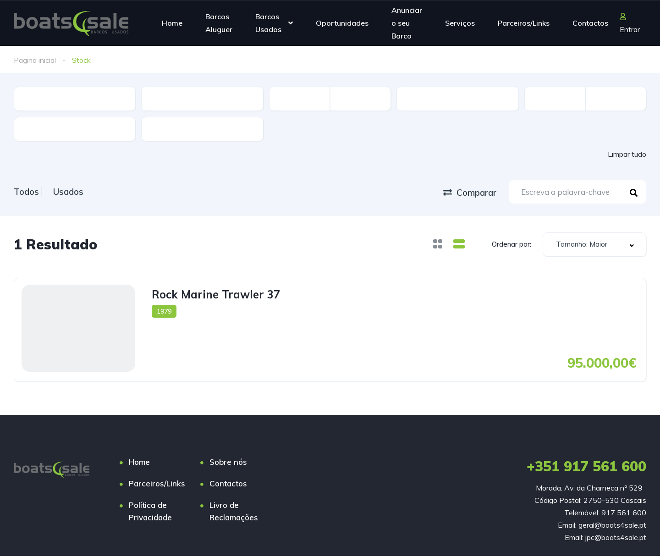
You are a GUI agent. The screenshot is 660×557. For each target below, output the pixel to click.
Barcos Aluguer (218, 23)
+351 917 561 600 (586, 467)
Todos (26, 190)
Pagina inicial (35, 60)
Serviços (460, 23)
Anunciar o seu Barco (406, 22)
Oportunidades (342, 23)
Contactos (590, 23)
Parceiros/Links (524, 23)
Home (172, 23)
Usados (77, 190)
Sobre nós (228, 463)
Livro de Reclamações (233, 512)
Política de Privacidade (150, 512)
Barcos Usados (268, 23)
